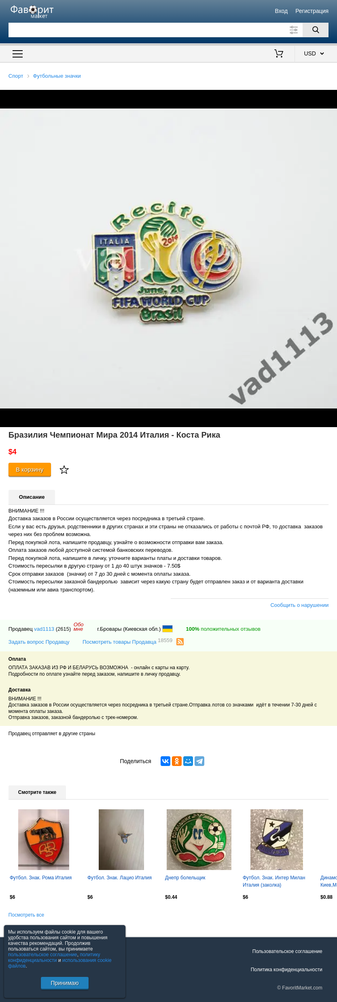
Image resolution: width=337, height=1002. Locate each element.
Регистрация (312, 11)
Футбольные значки (57, 76)
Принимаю (64, 983)
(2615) (63, 629)
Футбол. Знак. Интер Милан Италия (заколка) (274, 881)
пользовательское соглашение (42, 954)
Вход (281, 11)
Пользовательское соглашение (287, 951)
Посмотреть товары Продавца (127, 641)
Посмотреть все (26, 915)
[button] (329, 97)
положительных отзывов (223, 629)
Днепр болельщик (185, 878)
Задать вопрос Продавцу (39, 642)
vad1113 (44, 629)
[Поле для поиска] (168, 30)
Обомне (79, 626)
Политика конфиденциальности (286, 969)
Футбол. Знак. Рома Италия (41, 878)
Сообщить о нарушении (299, 605)
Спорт (15, 76)
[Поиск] (316, 30)
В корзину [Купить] (30, 469)
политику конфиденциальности (54, 957)
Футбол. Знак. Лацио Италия (119, 878)
